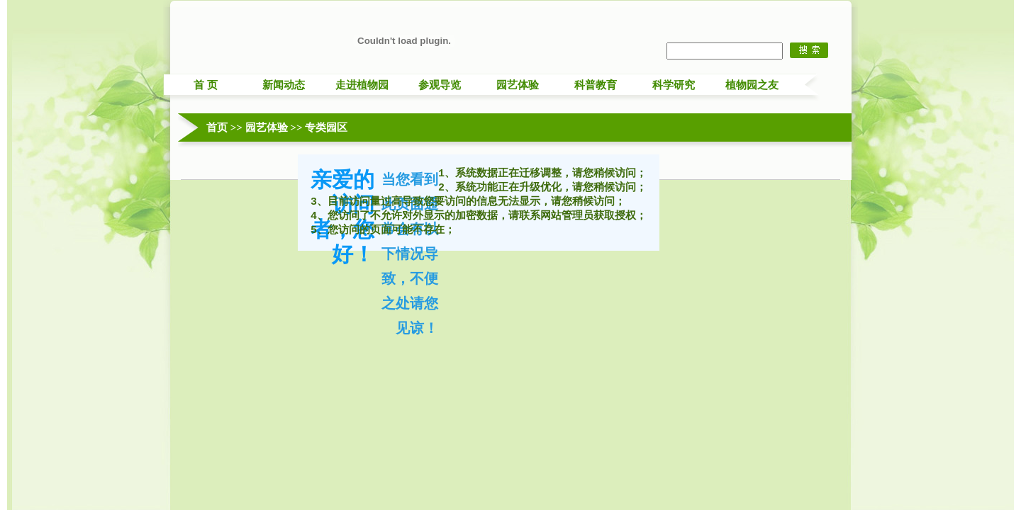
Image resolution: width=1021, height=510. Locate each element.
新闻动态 (283, 85)
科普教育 (595, 85)
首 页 (206, 85)
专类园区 (326, 127)
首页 (217, 127)
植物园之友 (752, 85)
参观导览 (439, 85)
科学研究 (673, 85)
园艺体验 (517, 85)
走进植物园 (362, 85)
